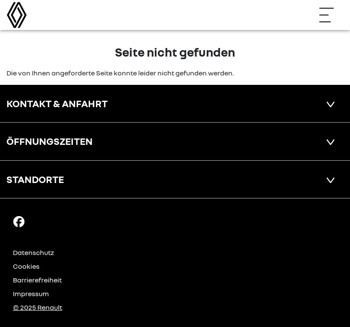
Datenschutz (33, 252)
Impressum (31, 293)
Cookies (26, 266)
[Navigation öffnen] (331, 15)
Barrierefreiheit (37, 280)
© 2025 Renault (37, 307)
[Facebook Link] (19, 221)
